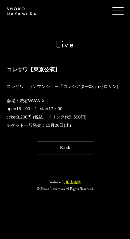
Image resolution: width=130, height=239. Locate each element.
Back (65, 147)
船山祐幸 (73, 182)
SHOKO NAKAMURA (22, 11)
